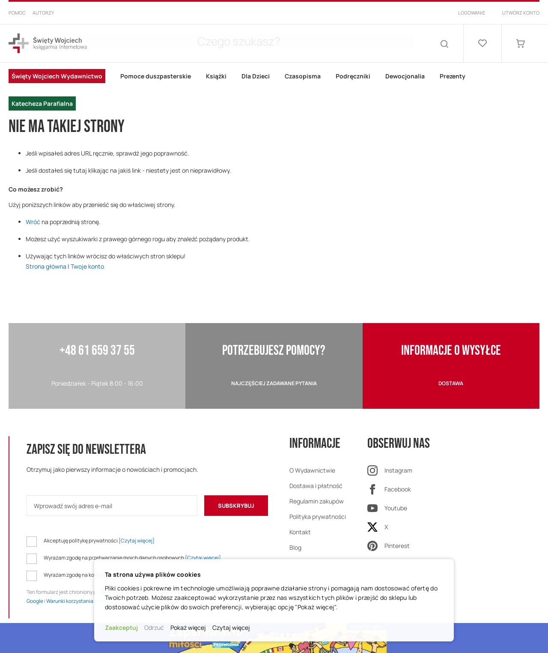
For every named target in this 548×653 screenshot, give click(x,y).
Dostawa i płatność (315, 486)
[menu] (274, 90)
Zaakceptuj (121, 627)
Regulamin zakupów (316, 501)
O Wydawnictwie (312, 470)
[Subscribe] (236, 505)
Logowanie (471, 12)
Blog (295, 547)
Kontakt (300, 532)
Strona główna (46, 266)
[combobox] (265, 43)
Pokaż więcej (188, 627)
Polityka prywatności (317, 516)
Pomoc (17, 12)
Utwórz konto (520, 12)
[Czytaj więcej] (137, 540)
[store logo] (48, 43)
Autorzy (43, 12)
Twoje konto (87, 266)
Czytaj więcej (231, 627)
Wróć (33, 222)
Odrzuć (154, 627)
